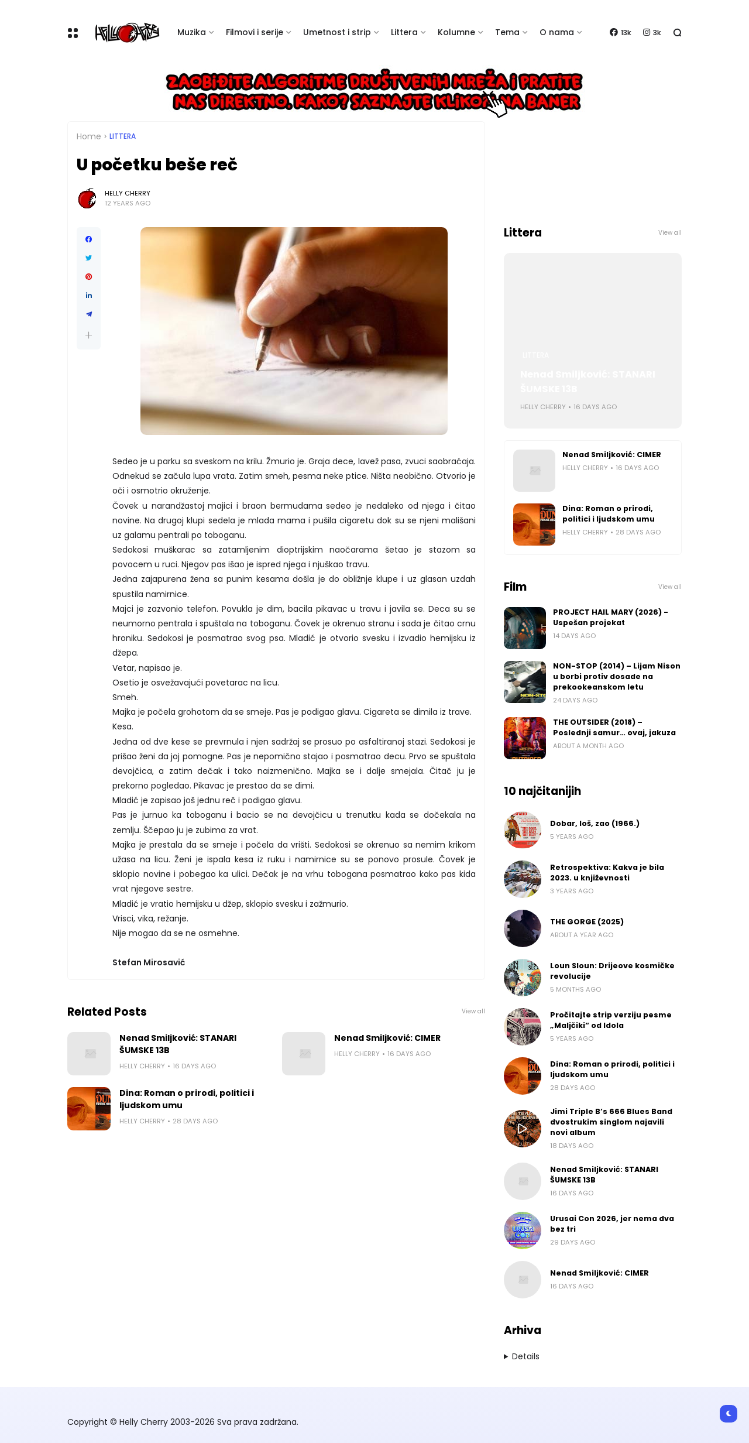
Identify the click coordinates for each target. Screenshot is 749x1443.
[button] (88, 335)
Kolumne (456, 32)
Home (89, 136)
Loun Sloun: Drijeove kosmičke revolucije (612, 971)
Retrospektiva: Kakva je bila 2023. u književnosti (607, 872)
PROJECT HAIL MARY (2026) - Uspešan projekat (610, 617)
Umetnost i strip (337, 32)
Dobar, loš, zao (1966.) (595, 823)
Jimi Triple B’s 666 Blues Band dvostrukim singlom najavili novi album (611, 1121)
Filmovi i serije (254, 32)
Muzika (191, 32)
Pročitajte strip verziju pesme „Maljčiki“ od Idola (611, 1020)
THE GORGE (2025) (587, 922)
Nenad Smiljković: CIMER (387, 1038)
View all (473, 1011)
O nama (557, 32)
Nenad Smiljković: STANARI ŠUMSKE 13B (177, 1044)
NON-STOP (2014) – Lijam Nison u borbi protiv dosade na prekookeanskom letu (617, 676)
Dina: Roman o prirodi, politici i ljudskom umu (186, 1099)
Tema (507, 32)
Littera (404, 32)
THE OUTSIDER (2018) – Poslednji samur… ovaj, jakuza (614, 727)
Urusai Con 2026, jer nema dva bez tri (612, 1224)
